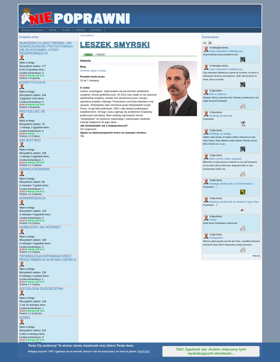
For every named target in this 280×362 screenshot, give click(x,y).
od (205, 42)
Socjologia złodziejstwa (41, 288)
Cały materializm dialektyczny (226, 51)
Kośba (24, 317)
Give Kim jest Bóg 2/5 (27, 162)
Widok (89, 54)
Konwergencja (32, 198)
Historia (100, 55)
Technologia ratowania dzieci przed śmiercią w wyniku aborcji (47, 258)
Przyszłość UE (32, 111)
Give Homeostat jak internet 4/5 (37, 249)
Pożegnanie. (216, 237)
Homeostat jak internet (40, 227)
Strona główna (32, 30)
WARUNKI (144, 351)
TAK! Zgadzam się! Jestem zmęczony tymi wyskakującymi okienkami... (211, 351)
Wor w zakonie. (218, 94)
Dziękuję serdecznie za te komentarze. (231, 183)
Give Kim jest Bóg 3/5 (32, 162)
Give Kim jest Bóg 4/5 (37, 162)
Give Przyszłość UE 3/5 (32, 133)
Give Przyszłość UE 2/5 (27, 133)
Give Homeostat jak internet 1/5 (22, 249)
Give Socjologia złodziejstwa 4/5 (37, 311)
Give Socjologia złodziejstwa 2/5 (27, 311)
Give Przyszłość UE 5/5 (42, 133)
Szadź (212, 219)
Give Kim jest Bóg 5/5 (42, 162)
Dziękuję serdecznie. (221, 115)
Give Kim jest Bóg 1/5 (22, 162)
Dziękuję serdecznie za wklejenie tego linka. (234, 201)
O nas (66, 30)
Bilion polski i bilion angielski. (225, 158)
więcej (256, 255)
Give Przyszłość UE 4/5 (37, 133)
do (210, 42)
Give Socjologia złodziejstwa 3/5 (32, 311)
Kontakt (96, 30)
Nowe (53, 30)
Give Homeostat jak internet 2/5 (27, 249)
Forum (80, 30)
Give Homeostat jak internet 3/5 (32, 249)
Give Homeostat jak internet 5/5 (42, 249)
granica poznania (34, 169)
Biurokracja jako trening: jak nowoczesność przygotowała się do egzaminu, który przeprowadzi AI (46, 48)
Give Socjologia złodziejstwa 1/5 (22, 311)
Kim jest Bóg (30, 140)
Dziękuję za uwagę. (220, 133)
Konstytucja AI (32, 82)
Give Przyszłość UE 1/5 (22, 133)
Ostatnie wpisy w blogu (93, 70)
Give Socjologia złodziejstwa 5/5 (42, 311)
